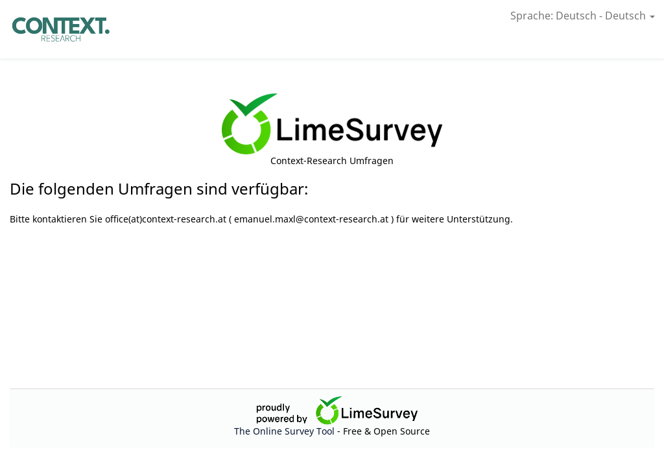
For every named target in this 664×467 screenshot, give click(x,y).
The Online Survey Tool (285, 431)
